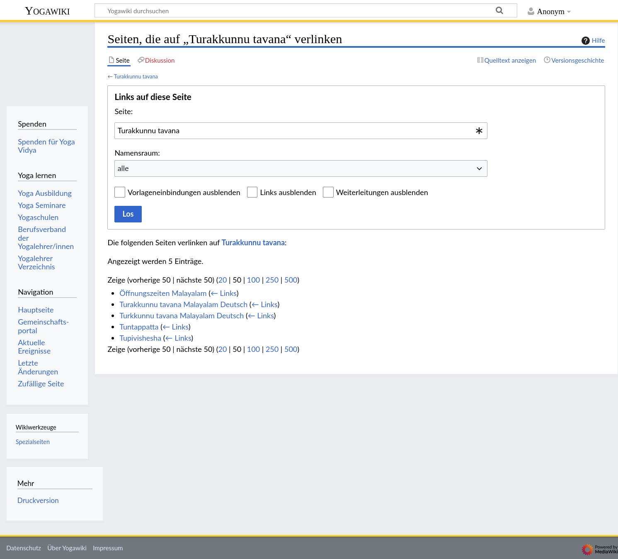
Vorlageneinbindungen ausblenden (184, 192)
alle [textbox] (123, 168)
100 (253, 279)
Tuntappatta (138, 326)
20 (222, 279)
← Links (224, 293)
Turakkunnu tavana (136, 76)
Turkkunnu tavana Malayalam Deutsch (181, 315)
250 (272, 279)
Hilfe (592, 41)
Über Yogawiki (67, 548)
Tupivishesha (140, 337)
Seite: (123, 111)
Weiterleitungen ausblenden (382, 192)
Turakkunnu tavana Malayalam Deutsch (183, 304)
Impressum (108, 548)
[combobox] (300, 130)
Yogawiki (47, 10)
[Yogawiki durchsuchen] (306, 10)
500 (290, 279)
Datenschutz (23, 548)
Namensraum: (137, 152)
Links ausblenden (288, 192)
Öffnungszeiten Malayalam (162, 293)
